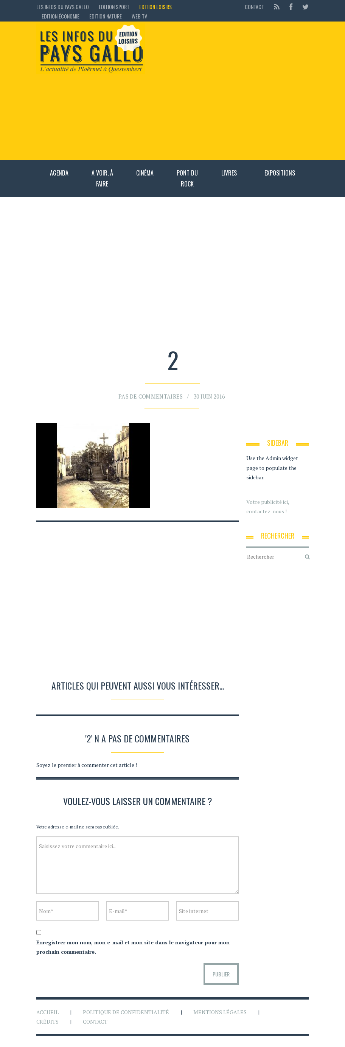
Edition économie (60, 16)
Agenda (59, 172)
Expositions (279, 172)
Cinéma (145, 172)
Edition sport (114, 7)
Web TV (139, 16)
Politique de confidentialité (126, 1012)
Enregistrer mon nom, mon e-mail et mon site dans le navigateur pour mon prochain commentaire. (133, 947)
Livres (229, 172)
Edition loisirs (155, 7)
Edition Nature (105, 16)
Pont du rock (187, 178)
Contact (254, 7)
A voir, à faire (102, 178)
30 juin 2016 (206, 394)
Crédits (47, 1021)
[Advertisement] (231, 90)
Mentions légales (220, 1012)
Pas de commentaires (152, 394)
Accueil (47, 1012)
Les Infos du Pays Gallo (62, 7)
